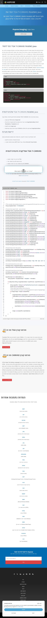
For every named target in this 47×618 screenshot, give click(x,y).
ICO (23, 539)
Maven (34, 71)
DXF (24, 476)
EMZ (23, 516)
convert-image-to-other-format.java (11, 318)
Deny (33, 613)
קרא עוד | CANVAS (7, 380)
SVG (23, 482)
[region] (23, 253)
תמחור (23, 586)
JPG (23, 431)
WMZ (23, 522)
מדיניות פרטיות (24, 175)
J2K (23, 448)
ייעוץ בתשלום (23, 600)
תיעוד (23, 588)
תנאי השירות (9, 173)
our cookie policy (19, 606)
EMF (23, 426)
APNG (23, 465)
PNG (23, 460)
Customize (13, 613)
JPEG (23, 437)
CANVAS (23, 533)
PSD (23, 471)
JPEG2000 (23, 454)
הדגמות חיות (23, 591)
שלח (23, 562)
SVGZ (23, 527)
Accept (23, 609)
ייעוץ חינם (23, 595)
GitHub (28, 318)
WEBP (23, 493)
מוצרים (23, 582)
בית (23, 579)
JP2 (23, 443)
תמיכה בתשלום (23, 598)
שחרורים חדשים (23, 584)
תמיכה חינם (23, 593)
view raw (42, 318)
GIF (23, 414)
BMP (23, 409)
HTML (23, 510)
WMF (23, 499)
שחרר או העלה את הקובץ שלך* (23, 171)
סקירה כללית (23, 34)
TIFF (23, 488)
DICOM (23, 420)
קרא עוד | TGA (6, 347)
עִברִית (38, 2)
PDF (24, 505)
